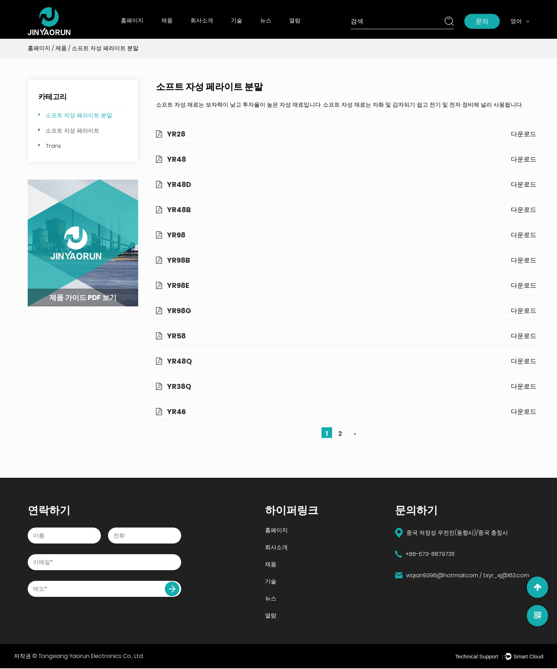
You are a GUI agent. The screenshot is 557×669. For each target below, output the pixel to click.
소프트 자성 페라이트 (72, 131)
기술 (236, 20)
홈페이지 (132, 20)
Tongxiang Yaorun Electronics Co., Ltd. (91, 656)
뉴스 (265, 20)
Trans (53, 146)
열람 (295, 20)
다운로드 (523, 133)
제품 (167, 20)
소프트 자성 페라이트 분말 (78, 115)
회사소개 (201, 20)
